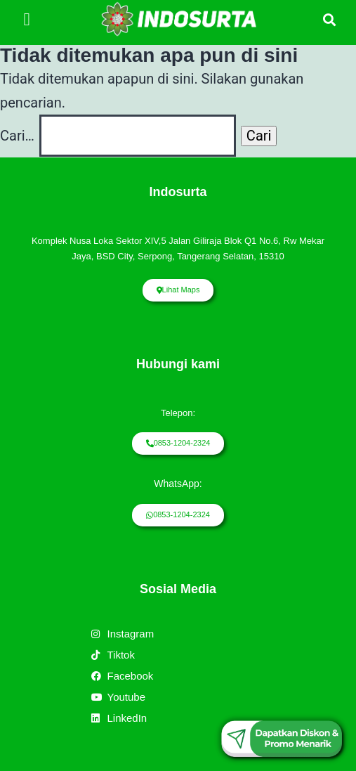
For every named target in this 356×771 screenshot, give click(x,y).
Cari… (17, 135)
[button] (26, 19)
